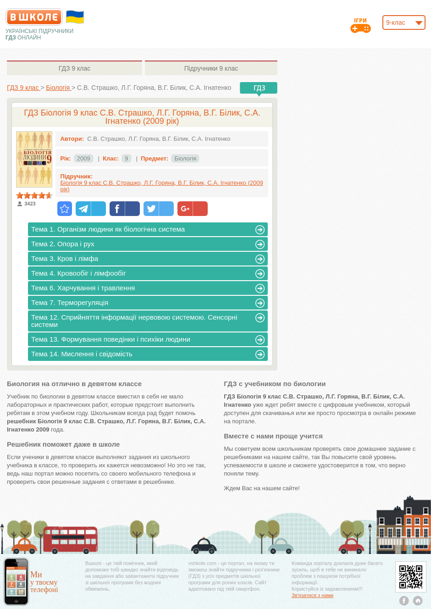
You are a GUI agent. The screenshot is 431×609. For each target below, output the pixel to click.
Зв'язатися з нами (312, 595)
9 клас (74, 68)
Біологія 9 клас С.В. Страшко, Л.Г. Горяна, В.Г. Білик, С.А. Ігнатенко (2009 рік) (161, 186)
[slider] (34, 195)
